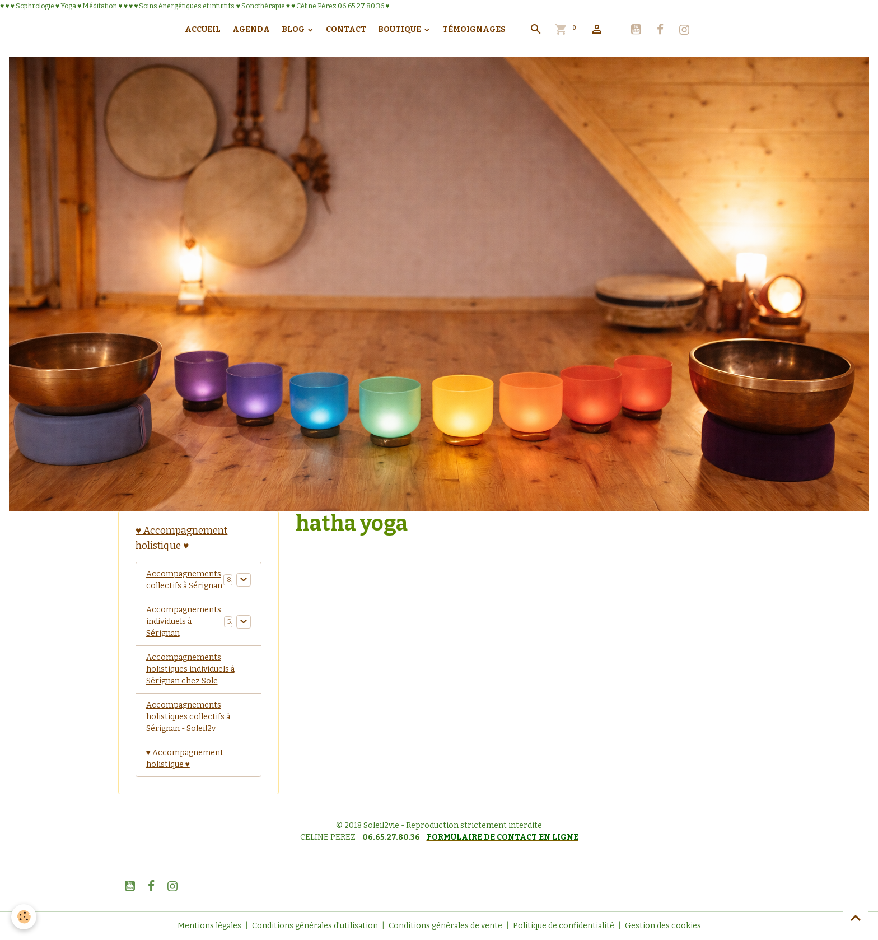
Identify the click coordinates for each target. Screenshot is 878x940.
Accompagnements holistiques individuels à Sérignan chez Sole (190, 669)
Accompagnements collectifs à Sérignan (184, 579)
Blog (294, 29)
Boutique (400, 29)
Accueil (203, 29)
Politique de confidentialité (563, 925)
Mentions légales (209, 925)
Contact (346, 29)
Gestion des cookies (663, 925)
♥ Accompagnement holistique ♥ (184, 758)
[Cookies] (23, 916)
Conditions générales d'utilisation (315, 925)
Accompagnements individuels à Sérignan (183, 621)
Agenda (251, 29)
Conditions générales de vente (445, 925)
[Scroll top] (856, 918)
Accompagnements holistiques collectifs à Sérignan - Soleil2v (188, 716)
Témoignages (474, 29)
